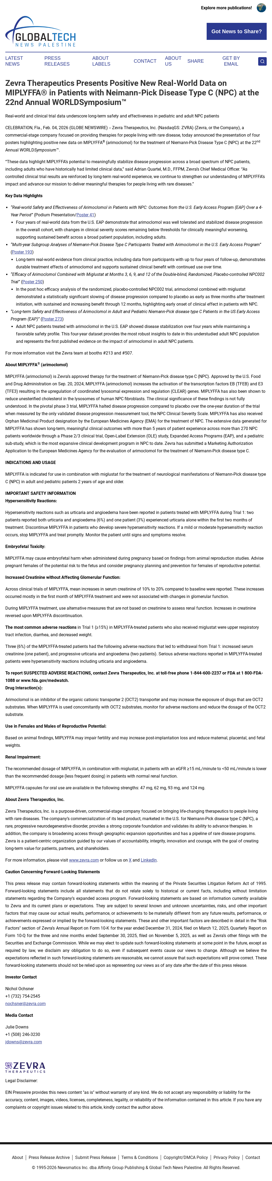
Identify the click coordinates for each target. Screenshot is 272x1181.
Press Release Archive (49, 1157)
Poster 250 (32, 281)
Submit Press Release (95, 1157)
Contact (145, 61)
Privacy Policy (227, 1157)
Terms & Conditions (139, 1157)
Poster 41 (85, 214)
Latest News (14, 61)
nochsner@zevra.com (25, 1003)
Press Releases (57, 61)
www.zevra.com (84, 860)
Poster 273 (52, 319)
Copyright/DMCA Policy (186, 1157)
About (17, 1157)
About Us (173, 61)
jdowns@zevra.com (23, 1041)
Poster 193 (22, 252)
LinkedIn (149, 860)
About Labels (101, 61)
